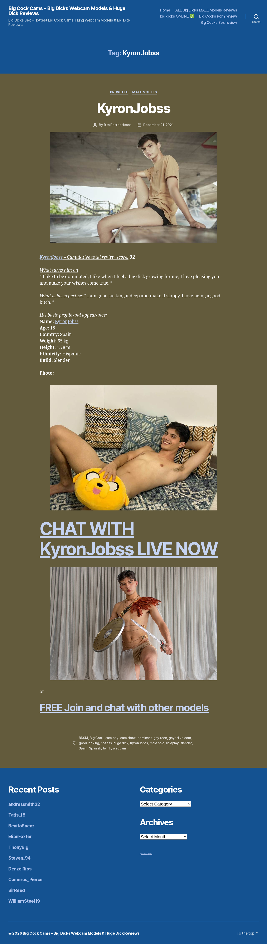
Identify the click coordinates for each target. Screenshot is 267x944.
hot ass (106, 742)
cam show (128, 737)
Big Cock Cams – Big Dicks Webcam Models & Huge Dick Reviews (81, 932)
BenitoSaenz (21, 824)
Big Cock (97, 737)
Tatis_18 (16, 814)
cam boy (112, 737)
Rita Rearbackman (118, 125)
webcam (119, 747)
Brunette (119, 92)
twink (107, 747)
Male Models (144, 92)
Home (165, 10)
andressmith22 (24, 803)
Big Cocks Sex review (219, 22)
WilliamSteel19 (24, 900)
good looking (89, 742)
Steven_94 (19, 857)
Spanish (95, 747)
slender (185, 742)
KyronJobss (133, 108)
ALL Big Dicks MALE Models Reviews (206, 10)
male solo (157, 742)
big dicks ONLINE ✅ (177, 16)
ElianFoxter (20, 835)
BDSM (83, 737)
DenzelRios (19, 867)
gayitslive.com (180, 737)
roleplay (172, 742)
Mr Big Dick (150, 852)
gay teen (160, 737)
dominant (144, 737)
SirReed (16, 889)
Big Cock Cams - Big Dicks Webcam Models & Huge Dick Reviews (66, 11)
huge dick (120, 742)
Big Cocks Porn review (218, 16)
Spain (83, 747)
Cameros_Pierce (25, 878)
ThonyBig (18, 846)
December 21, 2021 (158, 125)
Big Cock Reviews (144, 852)
